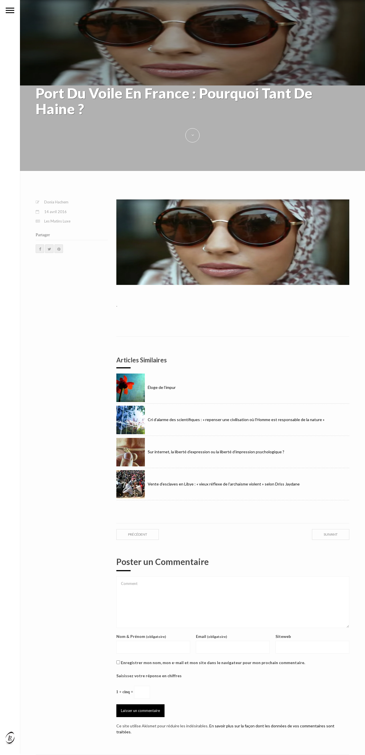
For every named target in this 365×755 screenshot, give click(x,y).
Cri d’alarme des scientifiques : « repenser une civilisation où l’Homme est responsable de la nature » (220, 419)
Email (211, 636)
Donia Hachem (56, 202)
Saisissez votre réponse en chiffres (149, 675)
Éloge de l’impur (146, 387)
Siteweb (283, 636)
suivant (331, 534)
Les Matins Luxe (57, 221)
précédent (137, 534)
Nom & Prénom (141, 636)
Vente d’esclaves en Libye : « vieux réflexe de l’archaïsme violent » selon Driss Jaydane (208, 483)
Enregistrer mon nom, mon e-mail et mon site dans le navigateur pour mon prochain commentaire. (213, 662)
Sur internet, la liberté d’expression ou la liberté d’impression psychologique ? (200, 451)
